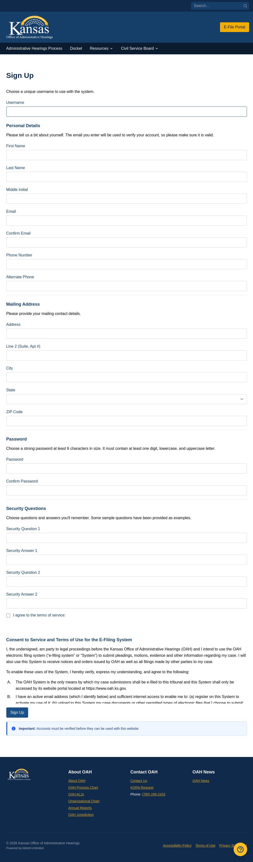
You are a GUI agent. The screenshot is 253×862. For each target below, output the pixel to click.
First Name (15, 146)
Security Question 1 (23, 529)
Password (14, 459)
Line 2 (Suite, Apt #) (23, 346)
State (10, 390)
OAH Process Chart (83, 787)
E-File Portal (234, 27)
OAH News (201, 781)
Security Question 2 (23, 572)
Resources (101, 48)
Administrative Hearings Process (34, 48)
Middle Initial (17, 190)
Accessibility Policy (177, 845)
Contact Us (139, 781)
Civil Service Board (140, 48)
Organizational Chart (83, 801)
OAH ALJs (76, 794)
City (9, 368)
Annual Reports (80, 808)
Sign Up (17, 712)
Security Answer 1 (21, 551)
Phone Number (19, 255)
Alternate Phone (20, 277)
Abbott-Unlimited (33, 848)
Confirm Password (22, 481)
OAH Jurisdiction (81, 815)
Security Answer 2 (21, 594)
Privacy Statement (233, 845)
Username (15, 102)
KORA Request (142, 787)
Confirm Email (18, 233)
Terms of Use (205, 845)
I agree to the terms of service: (36, 615)
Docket (76, 48)
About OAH (77, 781)
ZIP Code (14, 412)
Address (13, 324)
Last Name (15, 168)
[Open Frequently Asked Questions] (240, 849)
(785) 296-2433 (153, 794)
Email (11, 211)
